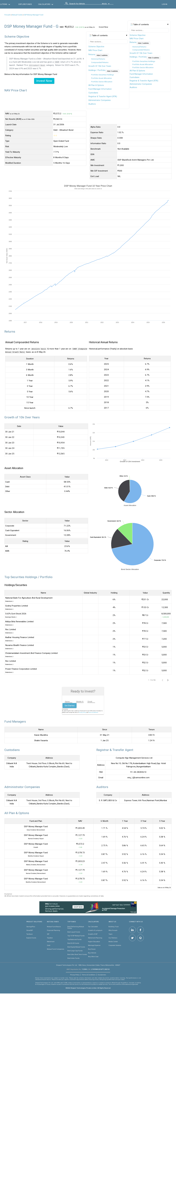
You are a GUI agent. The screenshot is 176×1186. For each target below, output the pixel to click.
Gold (48, 945)
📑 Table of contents (139, 24)
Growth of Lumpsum (95, 930)
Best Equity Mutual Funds (76, 947)
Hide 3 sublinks (153, 58)
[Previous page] (162, 680)
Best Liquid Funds (73, 932)
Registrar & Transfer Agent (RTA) (144, 81)
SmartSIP (29, 930)
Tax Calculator (93, 926)
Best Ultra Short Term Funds (77, 954)
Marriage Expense (94, 945)
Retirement (50, 941)
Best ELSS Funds (73, 943)
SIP (48, 934)
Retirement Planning (95, 938)
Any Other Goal (93, 956)
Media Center (113, 941)
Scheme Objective (137, 35)
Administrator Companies (141, 84)
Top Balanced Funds (74, 939)
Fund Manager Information (141, 74)
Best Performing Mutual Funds (75, 927)
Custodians (134, 77)
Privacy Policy (82, 712)
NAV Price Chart (136, 38)
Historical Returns (139, 47)
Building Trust (113, 926)
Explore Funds (31, 938)
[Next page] (168, 680)
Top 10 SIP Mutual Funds (76, 935)
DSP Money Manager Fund (33, 15)
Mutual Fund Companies (55, 949)
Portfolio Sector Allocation (143, 67)
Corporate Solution (115, 945)
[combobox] (81, 4)
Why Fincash (113, 930)
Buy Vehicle (92, 953)
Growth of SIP (92, 934)
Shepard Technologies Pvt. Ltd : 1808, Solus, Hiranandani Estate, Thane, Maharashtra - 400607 (88, 965)
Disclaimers (102, 975)
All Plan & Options (137, 71)
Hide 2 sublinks (143, 43)
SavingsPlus (30, 926)
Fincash (7, 15)
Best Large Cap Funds (75, 950)
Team (110, 934)
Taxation (50, 938)
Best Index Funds (73, 958)
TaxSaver (29, 934)
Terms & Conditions (88, 975)
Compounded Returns (141, 50)
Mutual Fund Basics (54, 926)
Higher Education (94, 941)
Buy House (91, 949)
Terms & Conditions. (93, 712)
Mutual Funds (17, 15)
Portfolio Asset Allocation (142, 64)
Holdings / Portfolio (138, 57)
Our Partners (113, 938)
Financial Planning (53, 930)
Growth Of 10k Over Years (141, 53)
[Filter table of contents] (149, 30)
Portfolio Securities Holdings (143, 61)
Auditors (133, 87)
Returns (133, 42)
